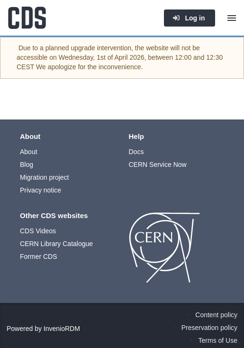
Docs (136, 152)
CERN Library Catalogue (56, 243)
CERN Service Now (158, 164)
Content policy (216, 315)
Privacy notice (40, 190)
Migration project (44, 177)
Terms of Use (218, 340)
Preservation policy (209, 327)
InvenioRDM (62, 328)
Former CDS (38, 256)
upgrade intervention (101, 48)
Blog (26, 164)
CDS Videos (38, 231)
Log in (188, 18)
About (28, 152)
